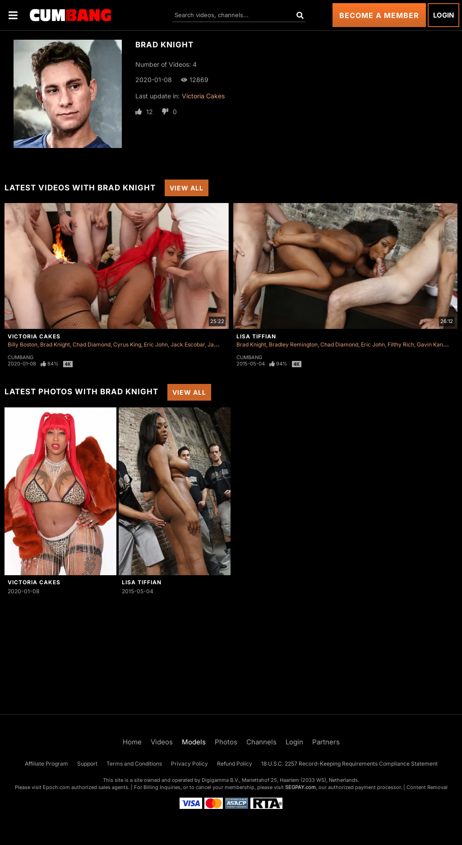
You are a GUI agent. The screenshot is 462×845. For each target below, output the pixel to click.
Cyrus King (127, 344)
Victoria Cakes (203, 96)
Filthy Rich (401, 344)
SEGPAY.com (300, 787)
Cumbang (20, 357)
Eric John (156, 344)
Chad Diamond (92, 344)
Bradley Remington (293, 344)
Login (443, 15)
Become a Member (379, 15)
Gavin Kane (431, 344)
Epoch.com (56, 787)
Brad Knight (55, 344)
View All (186, 188)
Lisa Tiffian (256, 336)
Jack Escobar (188, 344)
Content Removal (427, 787)
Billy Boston (22, 344)
